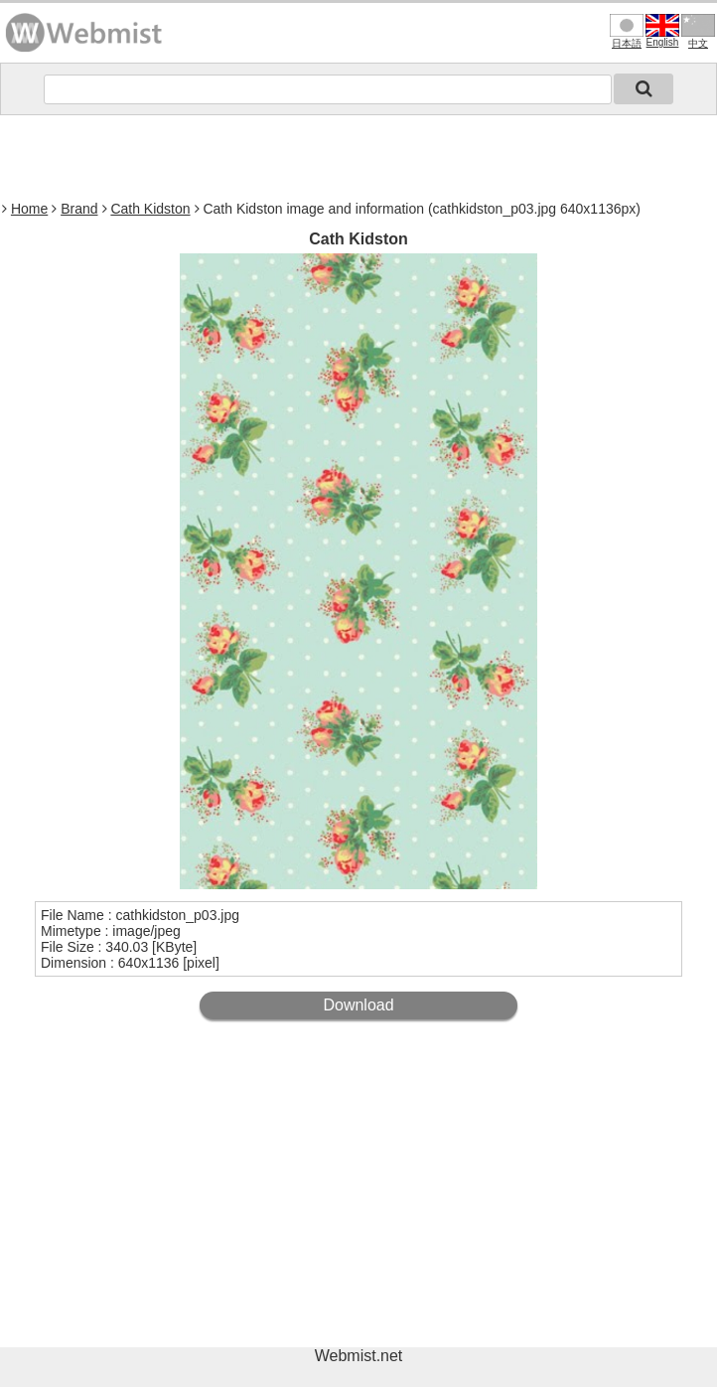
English (662, 31)
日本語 (627, 31)
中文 (698, 31)
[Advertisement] (358, 155)
